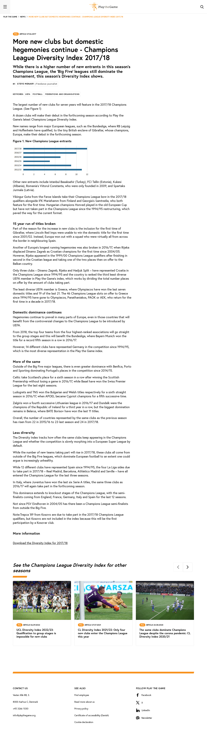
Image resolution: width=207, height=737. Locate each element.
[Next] (187, 567)
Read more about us (84, 701)
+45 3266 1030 (20, 708)
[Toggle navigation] (5, 7)
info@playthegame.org (24, 715)
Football (38, 94)
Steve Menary (37, 83)
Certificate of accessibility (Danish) (91, 715)
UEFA (27, 94)
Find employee (81, 695)
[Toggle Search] (202, 7)
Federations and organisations (62, 94)
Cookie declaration (83, 722)
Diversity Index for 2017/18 (40, 543)
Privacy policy (81, 708)
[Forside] (104, 7)
